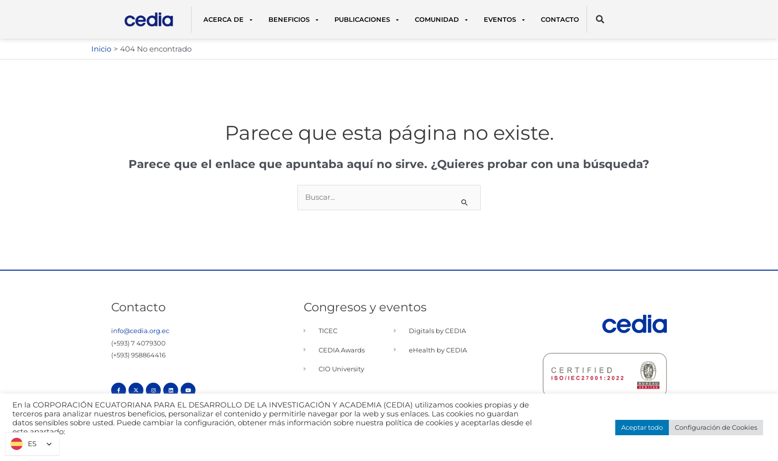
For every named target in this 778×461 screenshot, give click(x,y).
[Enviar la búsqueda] (465, 202)
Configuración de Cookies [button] (716, 427)
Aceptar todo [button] (642, 427)
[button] (600, 19)
